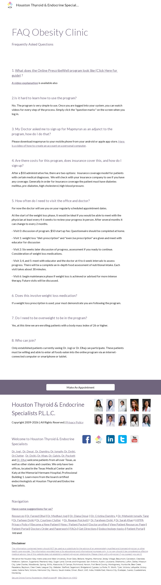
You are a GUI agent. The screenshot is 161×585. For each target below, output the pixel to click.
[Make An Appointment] (80, 387)
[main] (80, 36)
